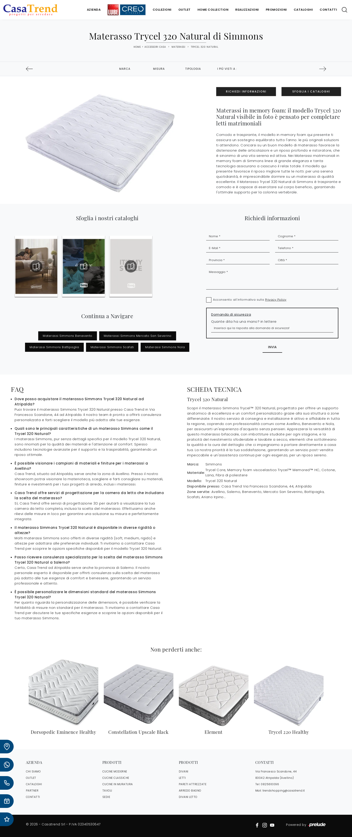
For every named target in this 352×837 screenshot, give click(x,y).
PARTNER (32, 790)
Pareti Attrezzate (193, 784)
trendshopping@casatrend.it (284, 790)
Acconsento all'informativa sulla (249, 299)
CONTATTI (33, 797)
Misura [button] (159, 69)
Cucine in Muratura (117, 784)
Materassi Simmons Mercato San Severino (138, 336)
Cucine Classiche (115, 778)
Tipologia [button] (193, 69)
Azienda (94, 9)
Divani (183, 771)
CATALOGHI (34, 784)
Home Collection (213, 9)
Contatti (328, 9)
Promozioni (276, 9)
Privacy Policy (275, 299)
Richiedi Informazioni (246, 91)
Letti (182, 778)
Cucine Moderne (114, 771)
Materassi (178, 47)
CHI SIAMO (33, 771)
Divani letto (188, 797)
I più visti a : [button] (227, 69)
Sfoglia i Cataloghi (311, 91)
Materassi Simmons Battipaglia (54, 347)
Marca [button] (124, 69)
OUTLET (31, 778)
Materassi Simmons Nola (165, 347)
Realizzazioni (247, 9)
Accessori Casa (155, 47)
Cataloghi (303, 9)
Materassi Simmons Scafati (112, 347)
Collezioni (162, 9)
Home (137, 47)
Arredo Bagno (190, 790)
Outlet (184, 9)
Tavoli (107, 790)
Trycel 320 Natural (204, 47)
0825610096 (270, 784)
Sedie (106, 797)
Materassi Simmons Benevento (67, 336)
